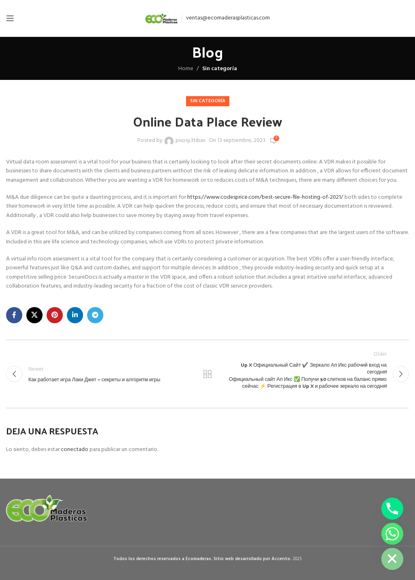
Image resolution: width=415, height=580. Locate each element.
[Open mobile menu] (10, 18)
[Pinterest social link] (55, 315)
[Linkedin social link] (75, 315)
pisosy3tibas (190, 140)
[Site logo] (161, 18)
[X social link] (34, 315)
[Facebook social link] (14, 315)
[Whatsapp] (392, 534)
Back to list (207, 374)
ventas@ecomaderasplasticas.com (228, 18)
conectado (74, 449)
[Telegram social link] (95, 315)
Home (185, 68)
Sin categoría (219, 68)
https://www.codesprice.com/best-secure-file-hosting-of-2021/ (265, 197)
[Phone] (392, 509)
